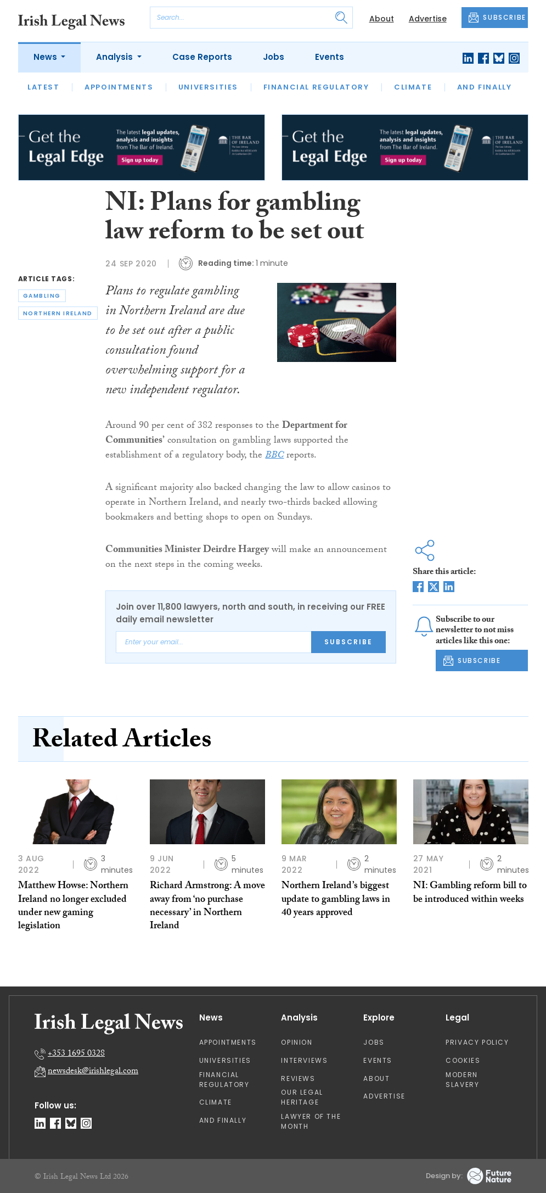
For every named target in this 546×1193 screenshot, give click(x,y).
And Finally (484, 87)
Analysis (115, 57)
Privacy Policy (477, 1042)
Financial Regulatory (316, 87)
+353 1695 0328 (76, 1054)
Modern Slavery (462, 1079)
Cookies (463, 1060)
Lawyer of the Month (311, 1121)
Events (329, 57)
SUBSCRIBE (497, 18)
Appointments (119, 87)
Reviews (298, 1078)
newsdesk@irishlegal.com (93, 1071)
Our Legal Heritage (302, 1097)
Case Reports (202, 57)
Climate (413, 87)
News (46, 57)
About (381, 18)
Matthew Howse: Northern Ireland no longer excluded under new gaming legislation (73, 906)
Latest (43, 87)
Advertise (428, 18)
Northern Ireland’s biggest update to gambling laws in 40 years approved (336, 900)
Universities (208, 87)
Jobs (273, 57)
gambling (42, 296)
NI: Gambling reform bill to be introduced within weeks (470, 893)
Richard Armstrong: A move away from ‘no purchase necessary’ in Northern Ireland (207, 906)
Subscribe (348, 641)
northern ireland (58, 313)
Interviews (304, 1060)
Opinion (296, 1042)
